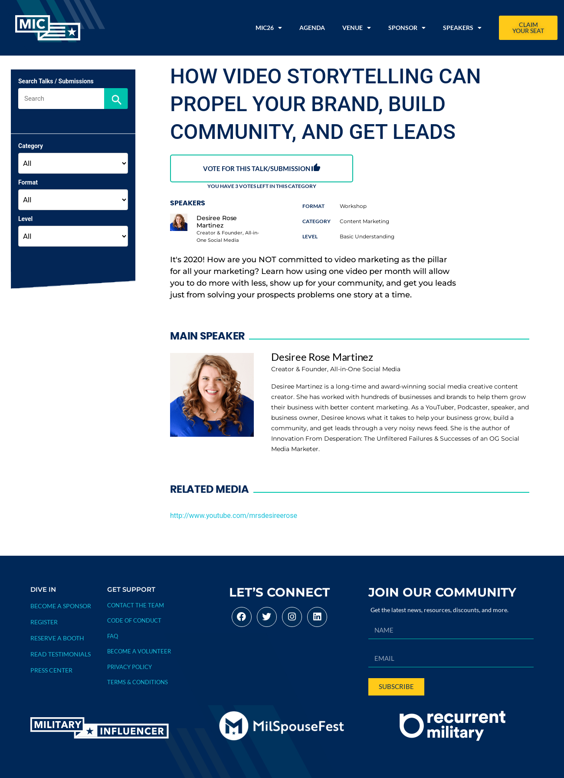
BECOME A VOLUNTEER (139, 651)
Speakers (462, 27)
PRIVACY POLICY (129, 666)
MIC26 (269, 27)
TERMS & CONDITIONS (137, 682)
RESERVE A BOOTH (57, 638)
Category (30, 145)
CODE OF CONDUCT (134, 620)
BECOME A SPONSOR (60, 606)
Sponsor (407, 27)
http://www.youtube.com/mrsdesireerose (233, 515)
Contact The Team (135, 605)
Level (25, 218)
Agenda (312, 27)
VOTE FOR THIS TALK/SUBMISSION (261, 167)
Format (28, 182)
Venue (356, 27)
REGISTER (44, 622)
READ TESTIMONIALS (60, 654)
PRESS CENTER (51, 670)
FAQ (112, 636)
